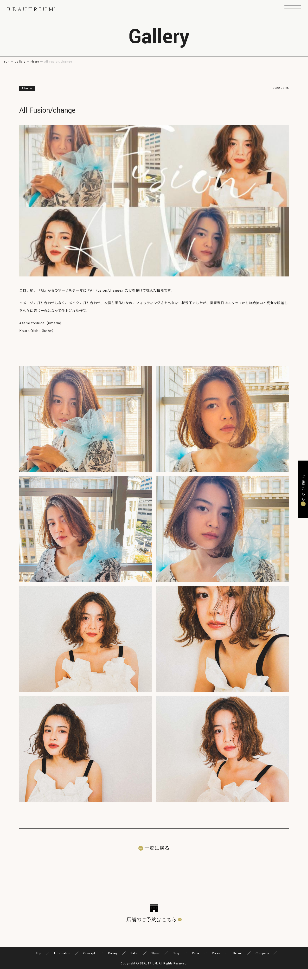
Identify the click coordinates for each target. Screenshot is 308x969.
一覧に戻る (157, 848)
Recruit (238, 953)
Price (195, 953)
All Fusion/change (47, 110)
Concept (89, 953)
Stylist (155, 953)
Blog (176, 953)
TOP (7, 62)
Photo (35, 62)
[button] (292, 9)
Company (262, 953)
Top (38, 953)
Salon (134, 953)
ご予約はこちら (303, 486)
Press (216, 953)
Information (62, 953)
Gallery (20, 62)
